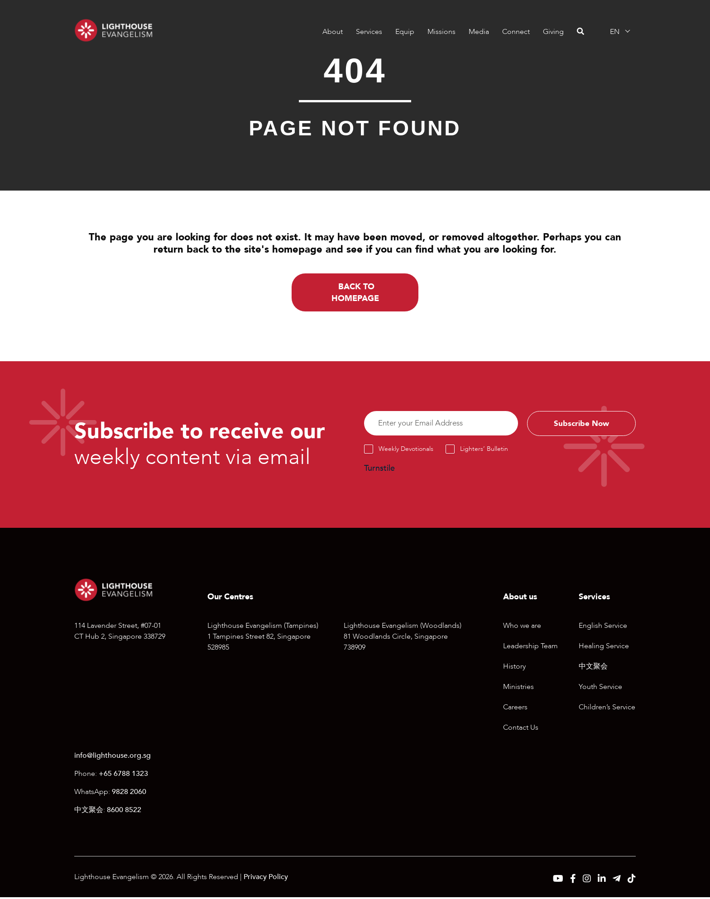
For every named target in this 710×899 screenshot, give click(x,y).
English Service (603, 627)
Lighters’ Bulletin (484, 450)
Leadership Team (530, 647)
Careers (515, 708)
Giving (553, 32)
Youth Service (600, 688)
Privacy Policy (266, 879)
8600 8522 (124, 812)
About (332, 32)
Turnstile (379, 470)
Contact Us (520, 729)
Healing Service (604, 647)
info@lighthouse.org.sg (112, 757)
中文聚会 (593, 668)
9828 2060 (129, 794)
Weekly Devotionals (406, 450)
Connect (516, 32)
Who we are (522, 627)
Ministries (518, 688)
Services (369, 32)
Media (479, 32)
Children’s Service (607, 708)
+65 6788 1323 (123, 775)
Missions (441, 32)
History (514, 668)
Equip (404, 32)
